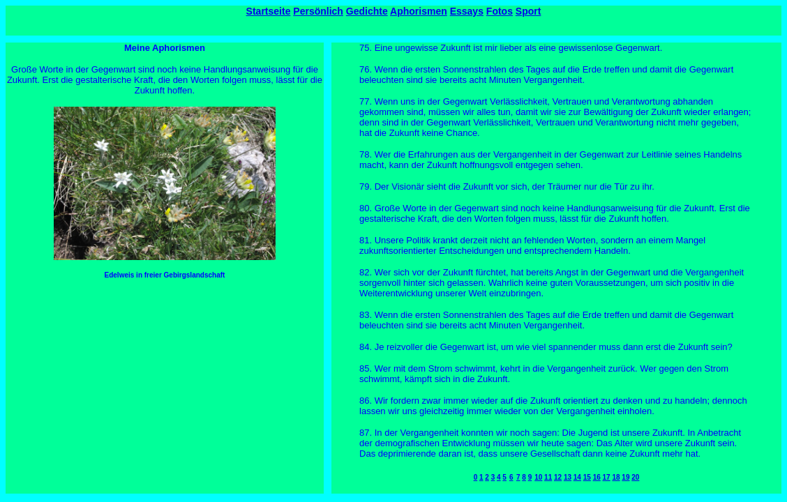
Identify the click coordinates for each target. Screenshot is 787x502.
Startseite (268, 11)
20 (635, 477)
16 (597, 477)
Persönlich (318, 11)
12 (558, 477)
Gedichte (367, 11)
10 (538, 477)
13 (567, 477)
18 (616, 477)
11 (548, 477)
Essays (467, 11)
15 (587, 477)
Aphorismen (418, 11)
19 (625, 477)
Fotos (499, 11)
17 (606, 477)
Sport (528, 11)
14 (577, 477)
